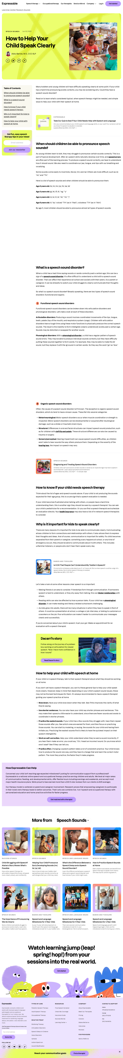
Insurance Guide (60, 1015)
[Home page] (9, 3)
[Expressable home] (7, 1004)
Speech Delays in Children (40, 1031)
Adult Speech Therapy (39, 1011)
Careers (81, 1019)
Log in (101, 3)
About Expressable (85, 1008)
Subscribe (8, 1037)
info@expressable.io (108, 1010)
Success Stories (60, 1019)
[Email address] (17, 142)
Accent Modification (38, 1046)
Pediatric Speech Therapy (40, 1008)
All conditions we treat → (39, 1049)
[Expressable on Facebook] (9, 1047)
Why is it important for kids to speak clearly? (16, 115)
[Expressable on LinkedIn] (19, 1047)
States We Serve (84, 1022)
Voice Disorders (37, 1035)
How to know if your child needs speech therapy (15, 108)
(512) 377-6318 (106, 1015)
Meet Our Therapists (85, 1011)
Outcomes (82, 1026)
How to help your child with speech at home (15, 122)
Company (92, 3)
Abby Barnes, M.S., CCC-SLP (21, 53)
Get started (113, 4)
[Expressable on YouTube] (14, 1047)
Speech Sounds (23, 10)
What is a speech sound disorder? (14, 101)
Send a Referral (84, 1039)
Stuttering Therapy (38, 1024)
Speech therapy (33, 3)
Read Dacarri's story (51, 660)
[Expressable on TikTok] (25, 1047)
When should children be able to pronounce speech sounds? (17, 94)
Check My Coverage (61, 1011)
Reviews (81, 1030)
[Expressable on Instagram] (4, 1047)
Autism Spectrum (37, 1042)
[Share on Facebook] (8, 61)
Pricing (81, 1015)
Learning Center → (61, 1022)
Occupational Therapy (39, 1015)
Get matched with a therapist (61, 799)
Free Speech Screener (62, 1008)
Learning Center (9, 10)
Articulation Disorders (38, 1028)
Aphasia (34, 1039)
